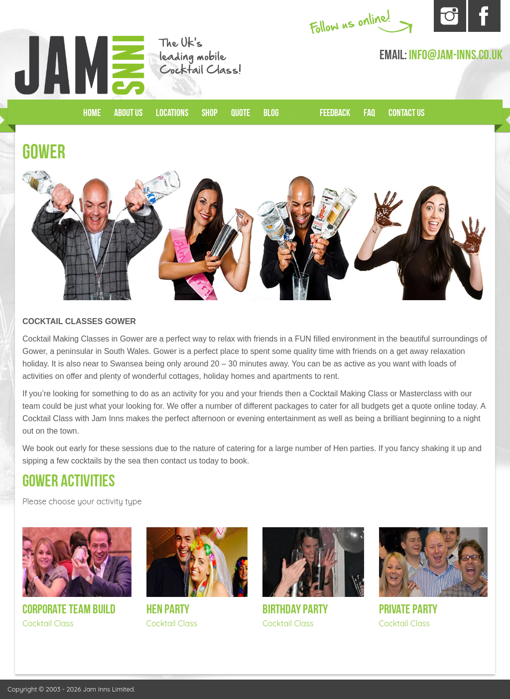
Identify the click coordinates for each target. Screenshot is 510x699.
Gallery (301, 114)
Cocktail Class (47, 623)
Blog (271, 113)
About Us (127, 113)
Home (91, 113)
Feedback (335, 113)
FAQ (370, 113)
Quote (241, 113)
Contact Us (407, 113)
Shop (210, 113)
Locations (171, 113)
